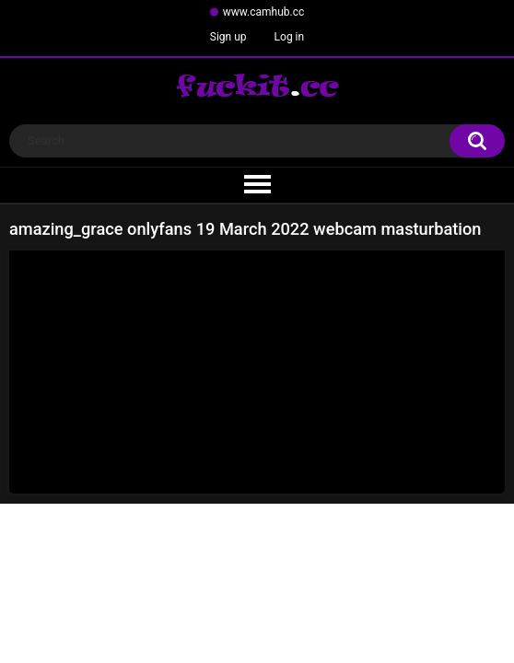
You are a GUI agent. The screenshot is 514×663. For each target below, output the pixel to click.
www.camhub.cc (264, 12)
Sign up (228, 36)
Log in (290, 36)
